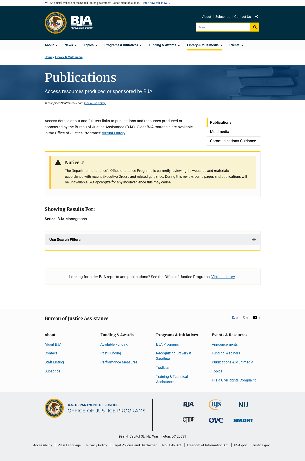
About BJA (53, 344)
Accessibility (42, 445)
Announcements (225, 344)
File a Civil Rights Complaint (234, 380)
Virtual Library (113, 133)
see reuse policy (95, 103)
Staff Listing (54, 362)
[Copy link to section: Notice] (81, 162)
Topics (217, 371)
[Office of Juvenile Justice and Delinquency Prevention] (188, 421)
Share (258, 17)
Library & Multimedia (69, 57)
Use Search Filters (65, 239)
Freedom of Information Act (208, 445)
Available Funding (114, 344)
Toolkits (162, 367)
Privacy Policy (96, 445)
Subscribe (222, 17)
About (206, 17)
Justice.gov (261, 445)
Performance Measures (119, 362)
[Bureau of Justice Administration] (188, 402)
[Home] (81, 22)
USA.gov (240, 445)
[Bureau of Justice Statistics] (216, 408)
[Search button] (254, 27)
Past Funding (110, 353)
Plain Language (69, 445)
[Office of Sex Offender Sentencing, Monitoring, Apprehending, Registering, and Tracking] (243, 419)
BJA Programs (167, 344)
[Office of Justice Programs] (56, 23)
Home (49, 57)
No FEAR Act (171, 445)
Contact (51, 353)
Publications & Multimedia (232, 362)
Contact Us (242, 17)
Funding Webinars (226, 353)
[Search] (223, 27)
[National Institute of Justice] (243, 403)
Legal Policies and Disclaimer (134, 445)
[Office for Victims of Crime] (216, 420)
